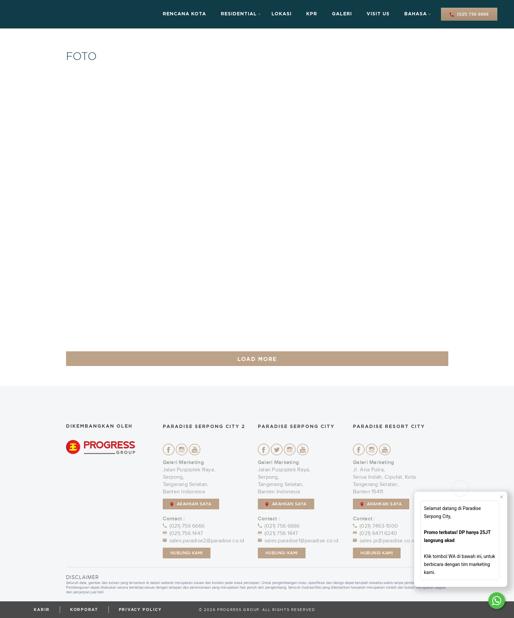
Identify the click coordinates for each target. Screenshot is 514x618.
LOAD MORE (257, 359)
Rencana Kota (184, 14)
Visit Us (378, 14)
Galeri (342, 14)
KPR (311, 14)
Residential (239, 14)
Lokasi (282, 14)
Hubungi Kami (186, 553)
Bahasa (415, 14)
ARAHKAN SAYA (190, 504)
